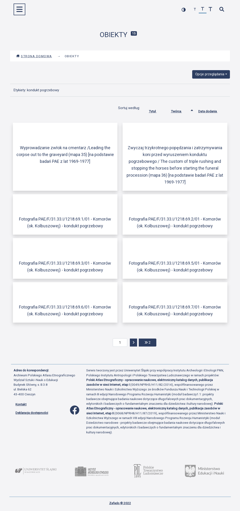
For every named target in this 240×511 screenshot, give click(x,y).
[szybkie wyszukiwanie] (221, 9)
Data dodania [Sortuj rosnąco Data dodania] (211, 110)
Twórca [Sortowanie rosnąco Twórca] (180, 110)
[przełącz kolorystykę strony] (184, 9)
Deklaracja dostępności (31, 413)
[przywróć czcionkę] (202, 9)
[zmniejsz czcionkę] (195, 9)
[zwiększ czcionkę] (210, 9)
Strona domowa (34, 56)
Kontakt (20, 404)
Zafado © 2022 (120, 503)
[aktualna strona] (120, 342)
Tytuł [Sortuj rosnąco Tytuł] (156, 110)
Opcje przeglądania (209, 74)
